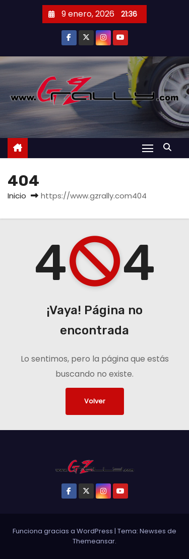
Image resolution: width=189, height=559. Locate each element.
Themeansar (94, 541)
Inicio (17, 195)
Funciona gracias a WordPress (63, 531)
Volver (94, 401)
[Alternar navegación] (147, 148)
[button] (169, 147)
